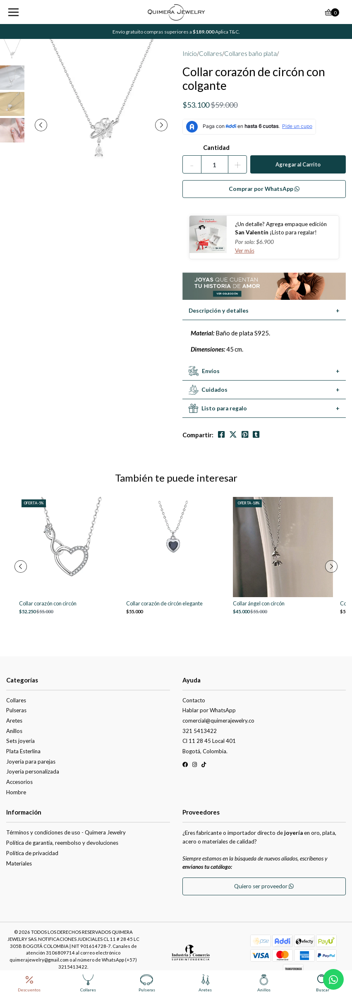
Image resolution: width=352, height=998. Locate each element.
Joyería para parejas (30, 761)
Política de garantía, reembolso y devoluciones (62, 842)
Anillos (14, 731)
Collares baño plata (250, 53)
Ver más (244, 250)
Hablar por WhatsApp (209, 710)
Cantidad (216, 147)
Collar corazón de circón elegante (164, 603)
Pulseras (16, 710)
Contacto (193, 700)
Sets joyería (20, 741)
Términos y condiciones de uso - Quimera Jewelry (66, 832)
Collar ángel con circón (259, 603)
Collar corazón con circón (48, 603)
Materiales (19, 863)
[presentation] (41, 125)
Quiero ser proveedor (264, 886)
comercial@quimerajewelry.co (218, 720)
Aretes (14, 720)
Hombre (16, 792)
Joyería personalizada (32, 771)
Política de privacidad (32, 853)
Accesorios (19, 782)
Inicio (189, 53)
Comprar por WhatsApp (264, 189)
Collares (210, 53)
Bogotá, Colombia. (204, 751)
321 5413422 (199, 731)
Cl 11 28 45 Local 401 (209, 741)
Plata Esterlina (23, 751)
